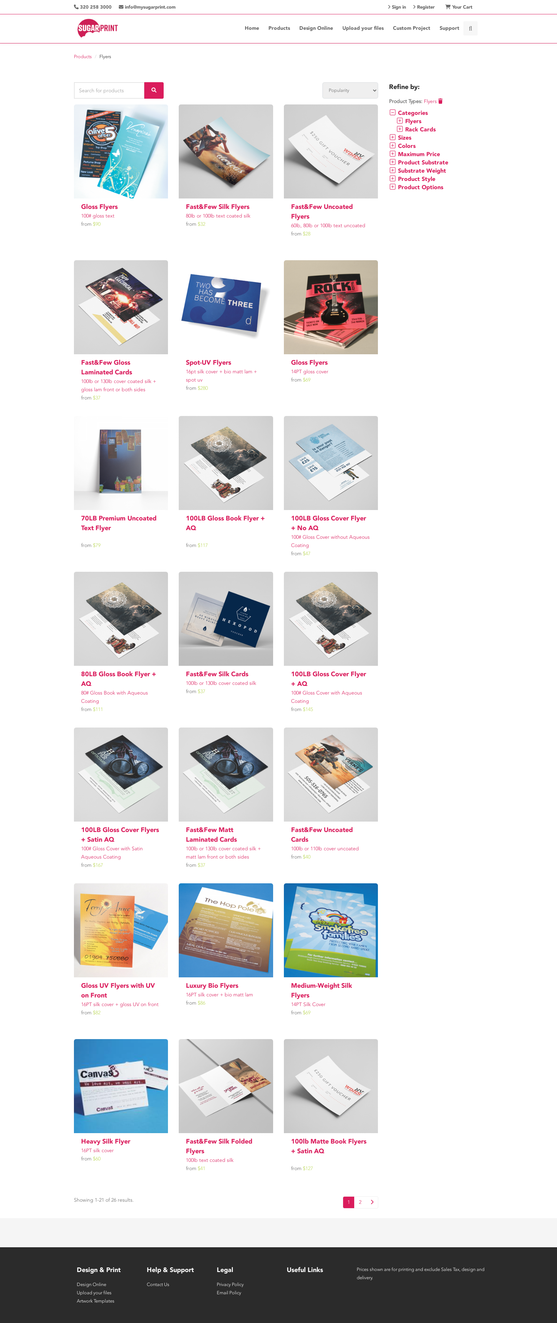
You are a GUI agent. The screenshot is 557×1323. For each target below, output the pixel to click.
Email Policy (229, 1292)
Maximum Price (414, 154)
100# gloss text (97, 216)
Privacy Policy (230, 1284)
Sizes (400, 137)
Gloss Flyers (99, 207)
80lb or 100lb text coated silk (218, 216)
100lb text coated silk (210, 1160)
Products (279, 28)
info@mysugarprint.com (147, 7)
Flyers (433, 101)
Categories (408, 112)
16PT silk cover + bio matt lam (219, 995)
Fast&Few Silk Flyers (217, 207)
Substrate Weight (417, 170)
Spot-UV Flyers (208, 362)
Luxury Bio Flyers (212, 986)
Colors (402, 145)
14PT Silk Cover (308, 1004)
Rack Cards (416, 129)
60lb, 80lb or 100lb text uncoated (328, 226)
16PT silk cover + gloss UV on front (120, 1004)
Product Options (416, 187)
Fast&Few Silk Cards (217, 674)
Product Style (412, 179)
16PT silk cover (97, 1150)
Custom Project (411, 28)
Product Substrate (418, 162)
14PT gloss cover (309, 372)
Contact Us (158, 1284)
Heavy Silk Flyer (105, 1141)
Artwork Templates (95, 1301)
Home (252, 28)
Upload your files (363, 28)
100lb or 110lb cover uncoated (325, 849)
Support (449, 28)
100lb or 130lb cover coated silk (221, 683)
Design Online (316, 28)
